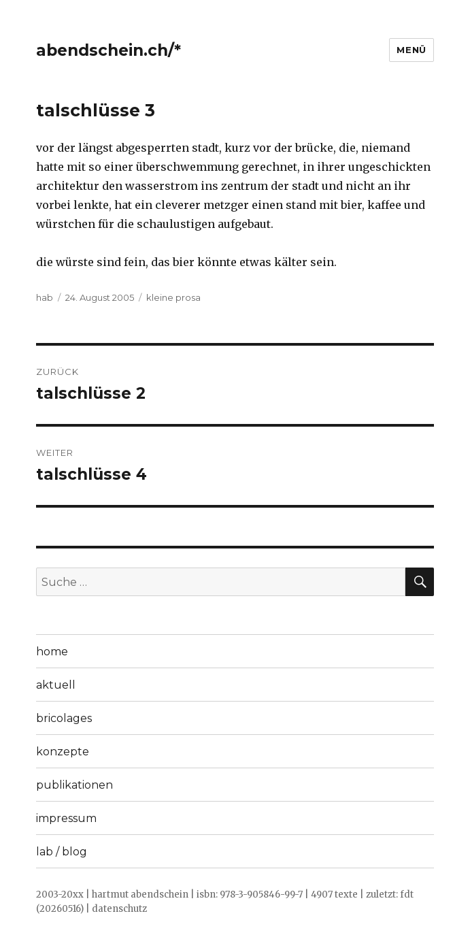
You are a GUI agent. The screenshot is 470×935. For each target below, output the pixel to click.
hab (44, 297)
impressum (66, 818)
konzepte (62, 751)
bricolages (64, 718)
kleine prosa (173, 297)
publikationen (74, 784)
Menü (411, 49)
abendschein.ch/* (108, 50)
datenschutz (119, 909)
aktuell (55, 684)
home (52, 651)
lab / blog (61, 851)
